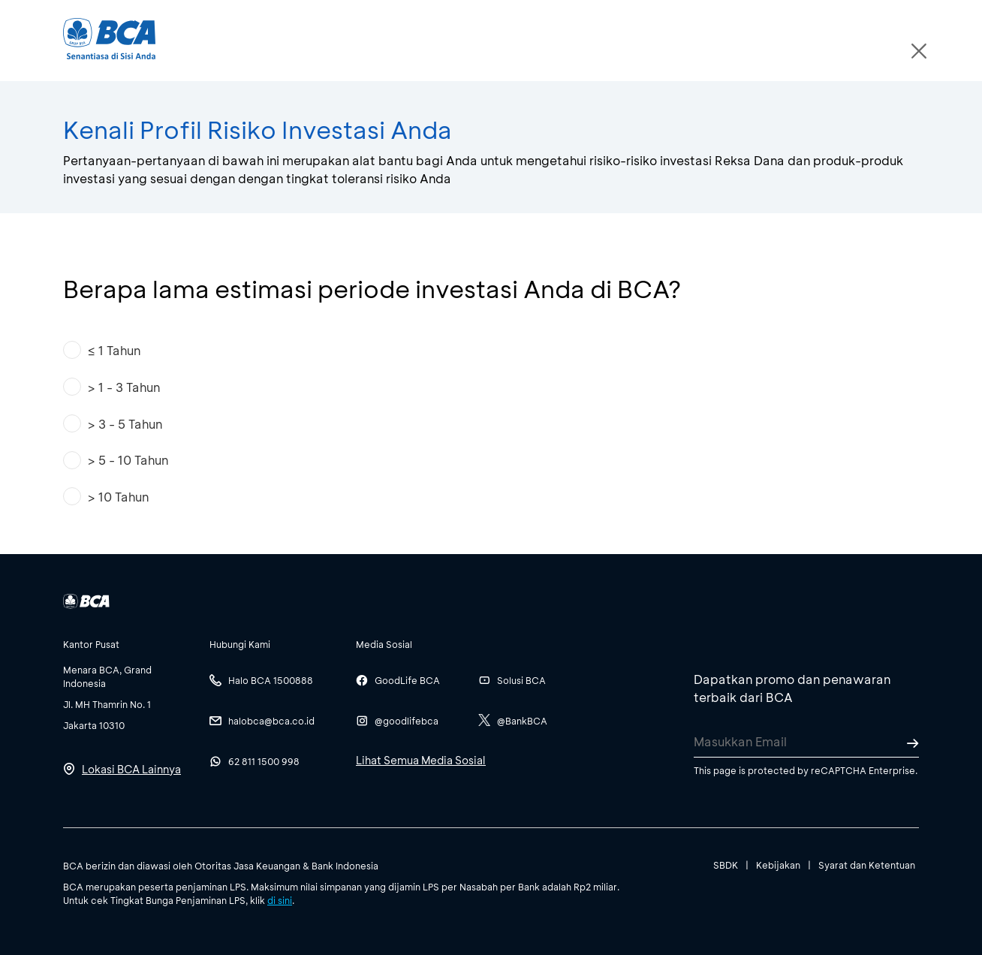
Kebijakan (778, 865)
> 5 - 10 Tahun (127, 460)
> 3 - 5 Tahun (124, 424)
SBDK (725, 865)
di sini (279, 900)
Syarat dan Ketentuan (866, 865)
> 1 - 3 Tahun (123, 387)
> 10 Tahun (118, 497)
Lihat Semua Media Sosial (421, 760)
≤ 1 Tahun (113, 350)
